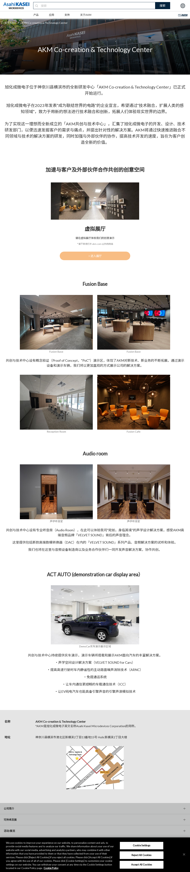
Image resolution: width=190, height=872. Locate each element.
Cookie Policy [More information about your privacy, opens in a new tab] (51, 868)
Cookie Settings (141, 845)
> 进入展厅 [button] (95, 256)
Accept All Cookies (141, 864)
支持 (67, 14)
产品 (36, 14)
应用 (51, 14)
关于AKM (85, 14)
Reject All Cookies (141, 855)
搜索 (163, 5)
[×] (184, 854)
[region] (95, 854)
